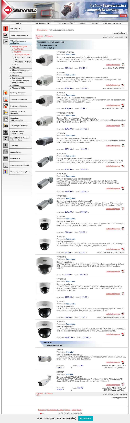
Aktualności (42, 410)
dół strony (123, 33)
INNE (16, 65)
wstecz (115, 33)
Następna (49, 36)
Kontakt (67, 410)
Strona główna (42, 30)
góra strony (122, 398)
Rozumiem (85, 418)
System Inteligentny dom (17, 132)
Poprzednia (39, 36)
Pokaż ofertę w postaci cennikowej (115, 37)
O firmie (61, 410)
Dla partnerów (52, 410)
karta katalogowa (113, 65)
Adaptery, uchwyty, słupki (20, 139)
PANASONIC (18, 49)
